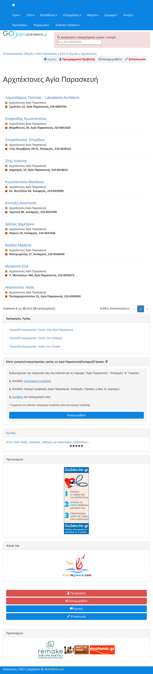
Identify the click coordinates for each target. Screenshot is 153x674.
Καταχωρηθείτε (76, 415)
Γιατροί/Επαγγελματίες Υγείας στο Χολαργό (35, 338)
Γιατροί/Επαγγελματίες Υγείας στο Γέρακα (34, 346)
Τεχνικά (73, 53)
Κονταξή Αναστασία (20, 203)
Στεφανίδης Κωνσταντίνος (25, 119)
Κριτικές (11, 433)
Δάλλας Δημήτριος (19, 224)
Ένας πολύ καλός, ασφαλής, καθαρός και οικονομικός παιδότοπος (46, 442)
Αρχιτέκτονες (89, 53)
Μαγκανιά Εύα (16, 266)
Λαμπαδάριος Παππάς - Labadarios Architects (42, 98)
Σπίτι (30, 15)
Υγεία (16, 15)
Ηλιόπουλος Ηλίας (19, 287)
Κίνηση (128, 15)
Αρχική (50, 59)
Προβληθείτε (76, 593)
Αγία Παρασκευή (46, 53)
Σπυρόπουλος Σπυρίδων (25, 140)
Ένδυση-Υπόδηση (67, 25)
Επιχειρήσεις (72, 15)
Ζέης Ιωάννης (16, 161)
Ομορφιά (110, 15)
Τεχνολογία (19, 25)
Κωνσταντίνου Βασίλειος (24, 182)
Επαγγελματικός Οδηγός (18, 53)
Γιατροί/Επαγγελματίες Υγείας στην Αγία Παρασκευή (41, 329)
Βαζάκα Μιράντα (18, 245)
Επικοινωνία (76, 616)
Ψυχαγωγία (41, 25)
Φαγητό (92, 15)
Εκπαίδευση (48, 15)
